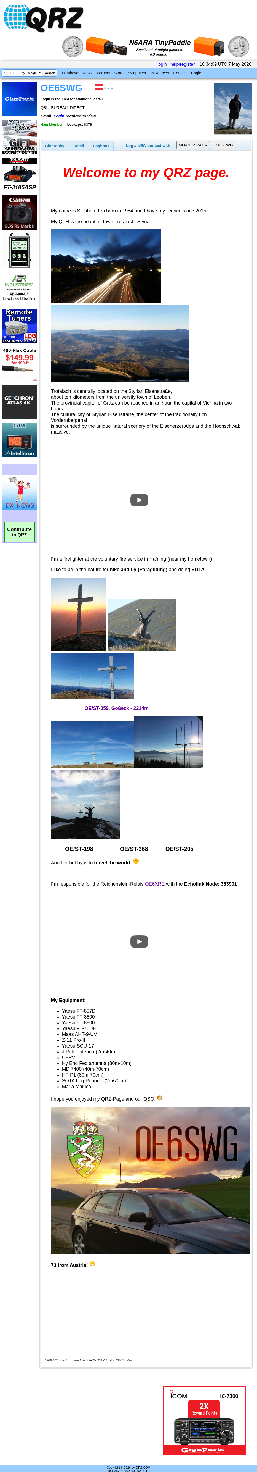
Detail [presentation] (78, 146)
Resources (160, 73)
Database (70, 73)
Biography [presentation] (55, 146)
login (162, 64)
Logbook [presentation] (101, 146)
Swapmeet (137, 73)
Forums (103, 73)
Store (118, 73)
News (87, 73)
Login (196, 73)
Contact (179, 73)
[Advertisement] (102, 1420)
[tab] (55, 146)
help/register (182, 64)
